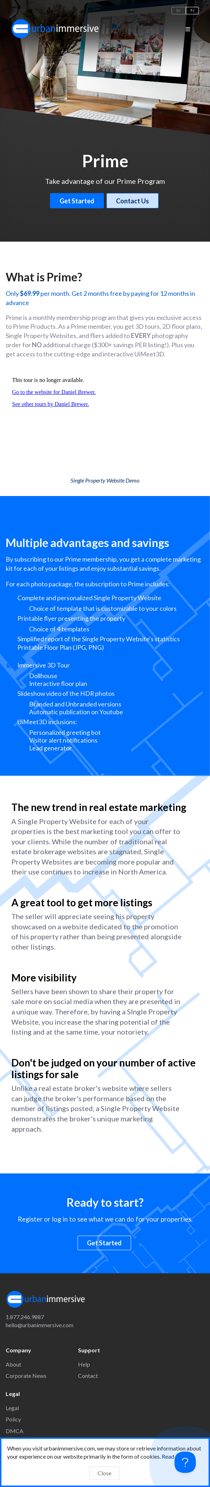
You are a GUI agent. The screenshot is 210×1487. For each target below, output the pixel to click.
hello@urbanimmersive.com (39, 1325)
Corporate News (26, 1375)
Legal (12, 1407)
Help (84, 1364)
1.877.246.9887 (25, 1316)
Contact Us (132, 201)
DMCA (14, 1430)
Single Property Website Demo (105, 480)
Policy (13, 1419)
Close (104, 1473)
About (13, 1364)
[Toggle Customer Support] (185, 1462)
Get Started (77, 201)
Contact (88, 1375)
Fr (192, 10)
